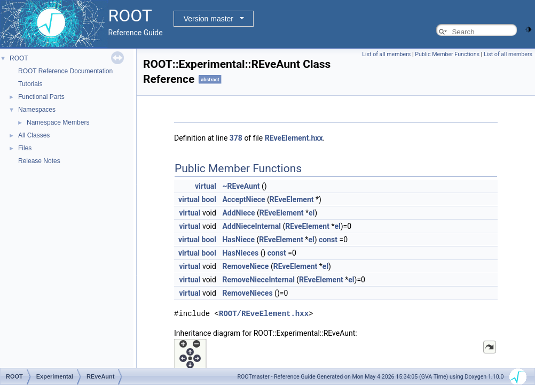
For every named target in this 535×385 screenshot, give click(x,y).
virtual (205, 186)
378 (236, 138)
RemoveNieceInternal (258, 279)
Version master (208, 18)
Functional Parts (41, 97)
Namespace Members (58, 122)
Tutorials (30, 84)
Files (25, 148)
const (328, 239)
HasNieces (240, 253)
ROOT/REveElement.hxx (264, 313)
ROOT (19, 58)
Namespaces (37, 109)
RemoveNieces (247, 293)
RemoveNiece (245, 266)
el (311, 213)
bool (209, 199)
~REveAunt (240, 186)
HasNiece (238, 239)
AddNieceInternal (251, 226)
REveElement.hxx (294, 138)
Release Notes (39, 161)
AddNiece (238, 213)
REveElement (292, 199)
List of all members (386, 54)
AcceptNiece (243, 199)
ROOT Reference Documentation (65, 71)
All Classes (34, 135)
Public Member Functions (447, 54)
